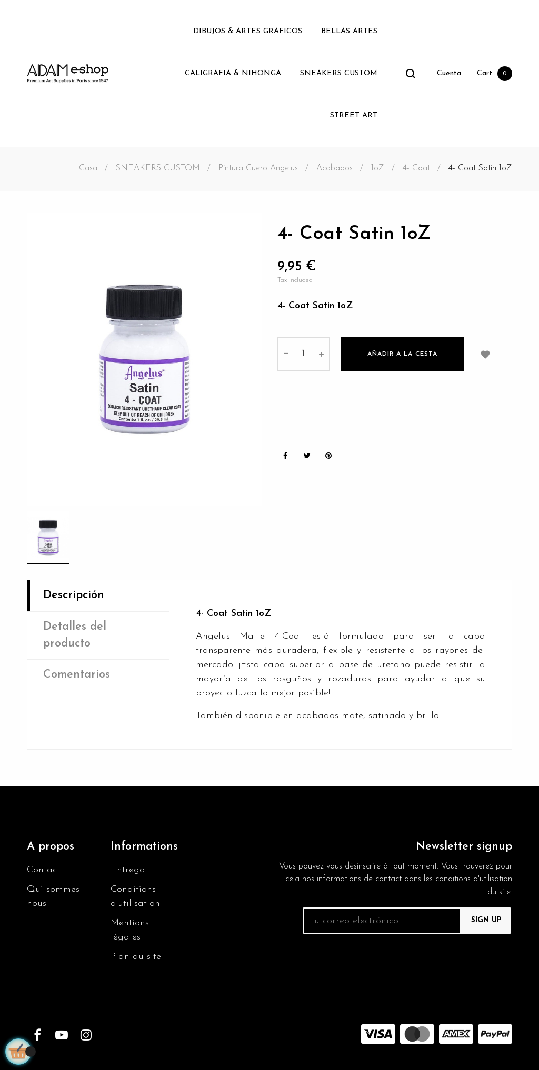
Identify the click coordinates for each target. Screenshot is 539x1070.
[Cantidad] (303, 354)
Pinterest (328, 456)
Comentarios (76, 674)
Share (285, 456)
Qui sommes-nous (54, 896)
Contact (43, 870)
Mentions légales (130, 930)
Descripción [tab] (73, 595)
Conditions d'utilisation (135, 896)
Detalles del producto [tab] (74, 635)
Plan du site (136, 957)
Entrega (128, 870)
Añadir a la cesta (402, 354)
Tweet (307, 456)
